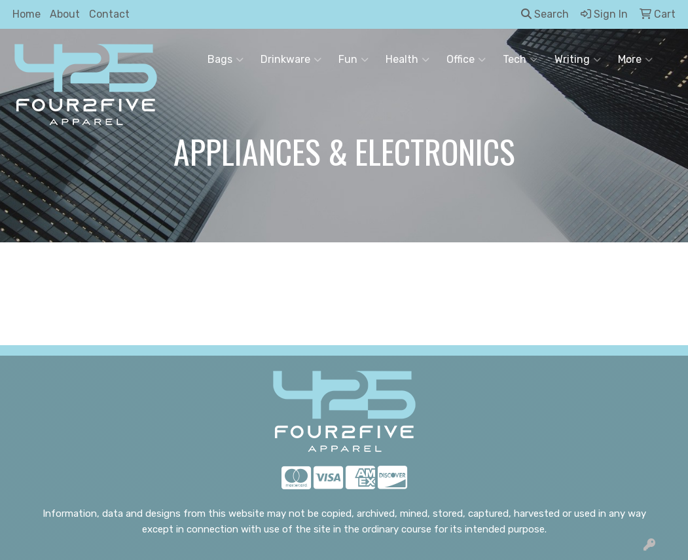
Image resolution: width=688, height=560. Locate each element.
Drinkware (291, 59)
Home (26, 14)
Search (545, 14)
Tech (520, 59)
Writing (577, 59)
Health (407, 59)
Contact (109, 14)
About (65, 14)
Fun (353, 59)
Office (466, 59)
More (635, 59)
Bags (226, 59)
